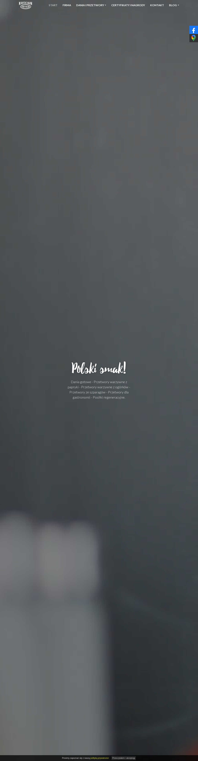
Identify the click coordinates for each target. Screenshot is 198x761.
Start (53, 5)
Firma (67, 5)
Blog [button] (173, 5)
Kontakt (157, 5)
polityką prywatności (99, 758)
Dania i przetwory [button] (90, 5)
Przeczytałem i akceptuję (123, 758)
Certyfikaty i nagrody (128, 5)
